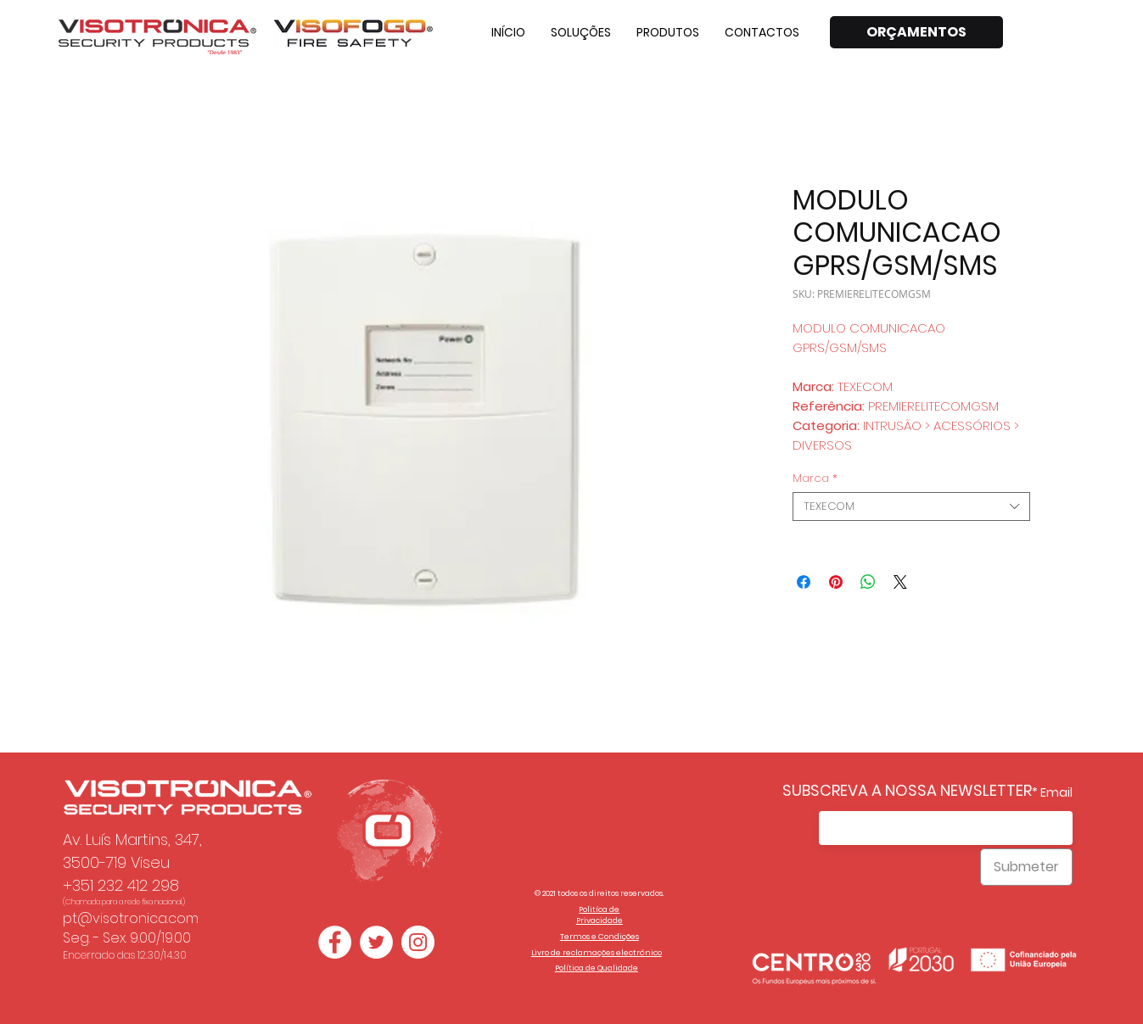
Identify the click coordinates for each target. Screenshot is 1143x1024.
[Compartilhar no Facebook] (803, 582)
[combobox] (911, 506)
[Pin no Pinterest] (836, 582)
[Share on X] (900, 582)
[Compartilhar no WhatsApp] (868, 582)
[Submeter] (1026, 867)
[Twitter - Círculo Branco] (376, 942)
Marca (815, 478)
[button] (581, 32)
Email (1056, 792)
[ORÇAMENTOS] (916, 32)
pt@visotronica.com (131, 918)
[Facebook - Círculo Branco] (334, 942)
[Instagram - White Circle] (417, 942)
